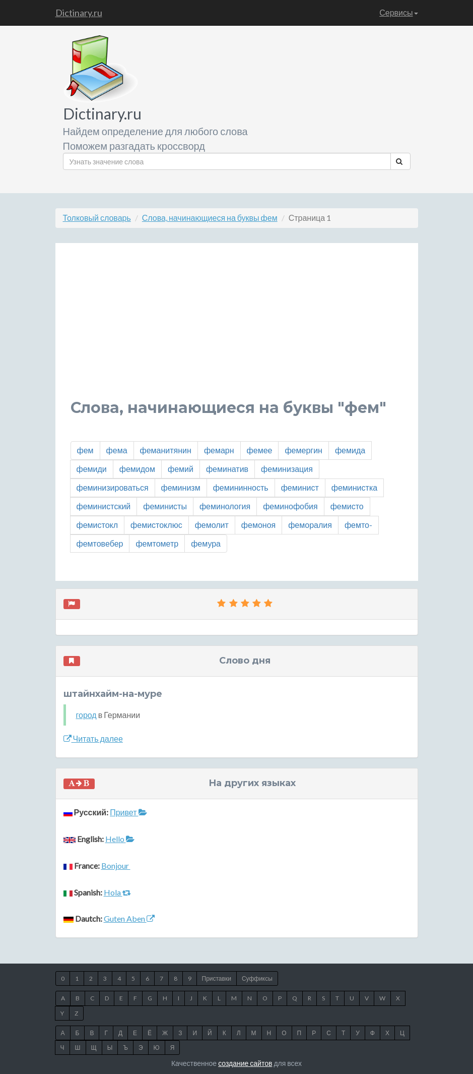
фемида (350, 450)
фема (116, 450)
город (86, 715)
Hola (117, 892)
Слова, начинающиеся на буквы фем (210, 217)
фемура (206, 543)
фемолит (212, 524)
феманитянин (165, 450)
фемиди (92, 468)
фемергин (303, 450)
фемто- (358, 524)
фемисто (347, 506)
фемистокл (97, 524)
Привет (128, 812)
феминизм (180, 487)
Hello (119, 839)
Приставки (216, 978)
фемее (260, 450)
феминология (224, 506)
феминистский (104, 506)
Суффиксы (257, 978)
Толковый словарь (97, 217)
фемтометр (157, 543)
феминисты (165, 506)
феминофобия (290, 506)
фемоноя (258, 524)
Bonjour (115, 865)
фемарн (219, 450)
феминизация (287, 468)
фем (85, 450)
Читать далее (93, 738)
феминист (300, 487)
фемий (180, 468)
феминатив (227, 468)
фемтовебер (100, 543)
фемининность (240, 487)
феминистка (354, 487)
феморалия (310, 524)
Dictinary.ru (78, 12)
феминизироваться (113, 487)
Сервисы (398, 12)
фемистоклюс (156, 524)
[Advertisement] (237, 328)
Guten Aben (129, 918)
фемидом (137, 468)
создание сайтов (245, 1063)
